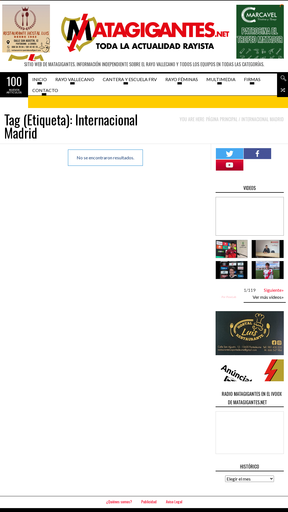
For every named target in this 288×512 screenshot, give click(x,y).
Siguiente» (274, 290)
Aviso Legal (174, 501)
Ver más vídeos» (268, 297)
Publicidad (149, 501)
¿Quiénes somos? (119, 501)
